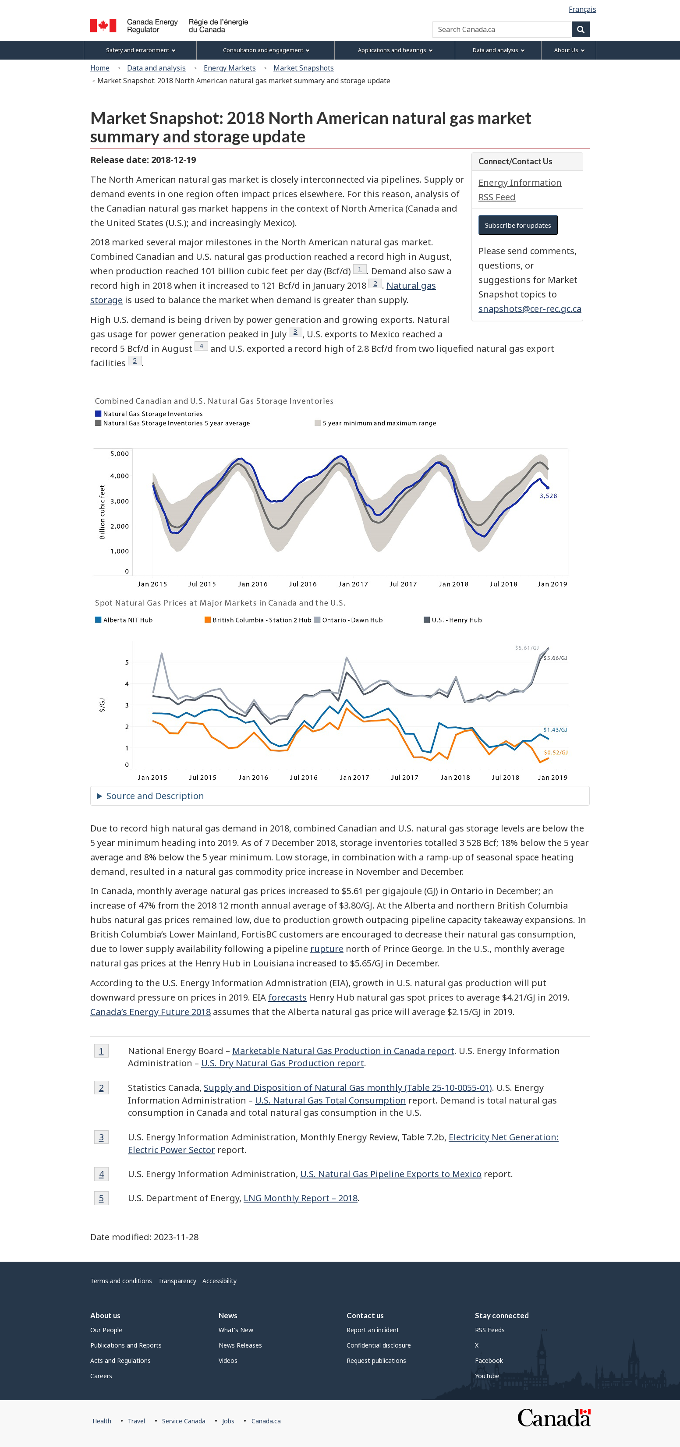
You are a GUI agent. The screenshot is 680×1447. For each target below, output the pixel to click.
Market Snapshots (303, 68)
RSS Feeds (490, 1330)
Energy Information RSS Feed (520, 190)
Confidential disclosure (379, 1345)
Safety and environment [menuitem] (141, 50)
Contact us (365, 1315)
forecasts (287, 997)
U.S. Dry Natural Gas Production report (282, 1063)
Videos (228, 1360)
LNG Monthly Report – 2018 (301, 1198)
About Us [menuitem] (569, 50)
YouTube (487, 1376)
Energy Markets (230, 68)
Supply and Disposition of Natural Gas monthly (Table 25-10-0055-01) (348, 1087)
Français (582, 9)
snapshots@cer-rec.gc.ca (529, 309)
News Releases (240, 1345)
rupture (327, 949)
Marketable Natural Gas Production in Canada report (343, 1051)
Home (100, 68)
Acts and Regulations (120, 1360)
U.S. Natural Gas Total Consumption (330, 1100)
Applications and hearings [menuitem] (395, 50)
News (228, 1315)
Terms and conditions (121, 1281)
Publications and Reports (126, 1345)
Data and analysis (156, 68)
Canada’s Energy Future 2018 (150, 1012)
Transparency (177, 1281)
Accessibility (219, 1281)
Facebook (489, 1360)
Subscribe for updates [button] (518, 225)
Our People (106, 1330)
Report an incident (373, 1330)
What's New (236, 1330)
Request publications (376, 1360)
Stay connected (502, 1315)
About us (105, 1315)
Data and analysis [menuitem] (499, 50)
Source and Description (155, 796)
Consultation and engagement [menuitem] (266, 50)
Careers (101, 1376)
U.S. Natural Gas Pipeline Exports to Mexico (391, 1174)
